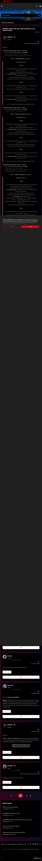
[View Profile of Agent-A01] (10, 685)
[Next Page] (30, 795)
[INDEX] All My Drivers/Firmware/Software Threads (21, 744)
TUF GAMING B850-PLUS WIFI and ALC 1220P (11, 813)
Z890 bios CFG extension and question (10, 807)
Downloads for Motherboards (8, 22)
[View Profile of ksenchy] (9, 656)
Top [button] (2, 857)
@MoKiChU (5, 700)
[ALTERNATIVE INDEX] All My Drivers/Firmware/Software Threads (21, 746)
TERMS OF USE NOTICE (7, 849)
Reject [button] (11, 226)
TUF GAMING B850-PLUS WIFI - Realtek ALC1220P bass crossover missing (17, 819)
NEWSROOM (13, 844)
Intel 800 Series (6, 808)
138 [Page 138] (26, 795)
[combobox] (21, 15)
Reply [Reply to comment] (21, 647)
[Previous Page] (11, 795)
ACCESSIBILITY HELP (21, 844)
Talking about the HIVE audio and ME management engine (14, 832)
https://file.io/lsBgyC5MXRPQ (13, 697)
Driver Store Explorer (12, 73)
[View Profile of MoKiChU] (10, 37)
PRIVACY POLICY (15, 849)
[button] (4, 672)
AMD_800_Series (6, 815)
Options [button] (40, 22)
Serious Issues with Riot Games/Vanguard (11, 826)
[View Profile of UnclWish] (10, 766)
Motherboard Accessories (7, 834)
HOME (8, 844)
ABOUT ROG (3, 844)
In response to (16, 659)
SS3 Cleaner (17, 196)
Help (36, 6)
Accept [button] (30, 226)
